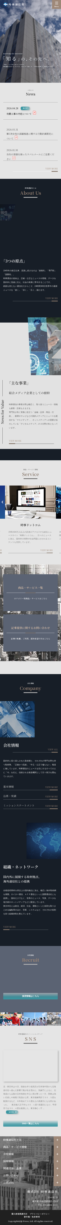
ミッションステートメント (18, 805)
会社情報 (8, 1154)
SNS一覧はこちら (30, 1123)
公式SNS (8, 1182)
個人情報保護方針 (19, 1213)
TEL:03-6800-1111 (48, 1205)
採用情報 (8, 1161)
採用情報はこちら (30, 996)
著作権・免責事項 (32, 1216)
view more (51, 168)
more (11, 1112)
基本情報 (8, 787)
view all (53, 749)
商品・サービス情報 (15, 1147)
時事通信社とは (12, 1140)
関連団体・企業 (12, 1168)
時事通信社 (13, 4)
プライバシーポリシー (40, 1213)
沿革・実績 (9, 796)
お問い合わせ (11, 1175)
